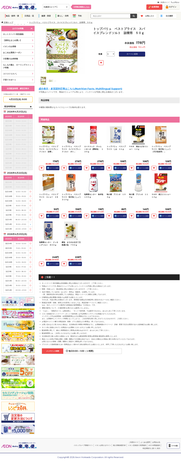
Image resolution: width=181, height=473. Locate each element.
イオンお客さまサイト (103, 445)
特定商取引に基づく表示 (151, 448)
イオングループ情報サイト (83, 445)
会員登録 (155, 7)
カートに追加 (132, 54)
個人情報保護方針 (119, 445)
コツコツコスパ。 (10, 74)
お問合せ (175, 2)
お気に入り (149, 16)
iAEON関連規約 (154, 445)
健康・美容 (46, 16)
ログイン (172, 7)
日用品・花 (29, 16)
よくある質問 (145, 442)
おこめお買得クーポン (12, 52)
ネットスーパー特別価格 (13, 34)
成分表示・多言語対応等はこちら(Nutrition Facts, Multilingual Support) (80, 88)
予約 (80, 16)
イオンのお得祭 (9, 46)
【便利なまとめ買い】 (12, 40)
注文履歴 (169, 16)
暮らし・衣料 (63, 16)
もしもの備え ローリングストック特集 (17, 66)
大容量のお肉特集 (10, 58)
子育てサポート (9, 80)
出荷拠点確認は (82, 7)
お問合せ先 (156, 442)
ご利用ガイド (163, 2)
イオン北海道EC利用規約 (137, 445)
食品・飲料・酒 (12, 16)
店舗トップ (7, 22)
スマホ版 (174, 446)
